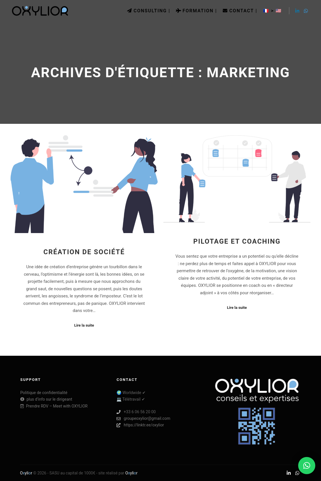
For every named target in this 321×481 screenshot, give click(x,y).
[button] (306, 465)
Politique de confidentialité (43, 392)
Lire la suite (84, 325)
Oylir (26, 473)
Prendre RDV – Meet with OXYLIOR (54, 406)
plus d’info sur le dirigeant (46, 399)
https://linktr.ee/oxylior (140, 425)
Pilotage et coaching (237, 241)
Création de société (84, 252)
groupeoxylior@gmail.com (143, 418)
